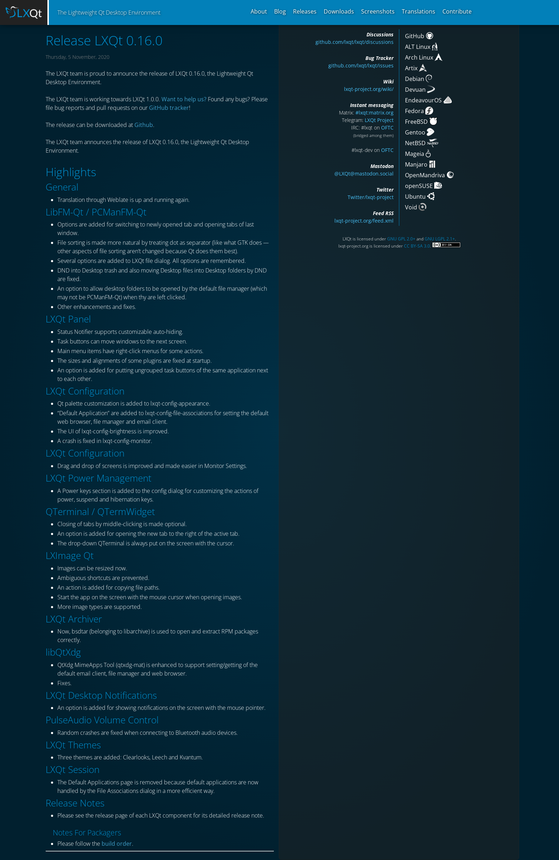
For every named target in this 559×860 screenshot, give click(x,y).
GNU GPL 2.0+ (401, 239)
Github (143, 125)
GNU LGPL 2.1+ (440, 239)
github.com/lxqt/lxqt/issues (361, 65)
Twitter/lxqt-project (371, 197)
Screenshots (378, 11)
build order (117, 844)
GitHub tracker (169, 108)
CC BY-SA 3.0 (417, 246)
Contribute (457, 11)
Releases (305, 11)
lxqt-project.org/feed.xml (364, 220)
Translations (418, 11)
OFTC (387, 127)
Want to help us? (183, 99)
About (259, 11)
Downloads (339, 11)
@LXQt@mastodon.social (364, 173)
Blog (280, 11)
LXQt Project (379, 120)
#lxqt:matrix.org (374, 112)
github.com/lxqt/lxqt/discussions (355, 42)
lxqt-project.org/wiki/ (369, 89)
